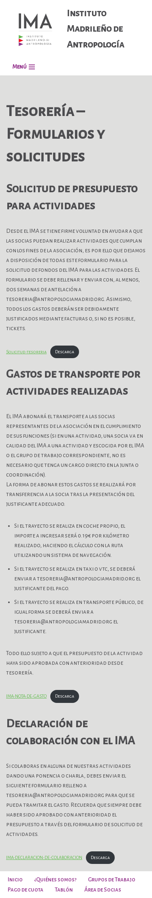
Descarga (64, 351)
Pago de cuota (25, 890)
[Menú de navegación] (23, 67)
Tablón (64, 890)
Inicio (15, 880)
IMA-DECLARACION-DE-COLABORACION (44, 857)
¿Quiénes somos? (55, 880)
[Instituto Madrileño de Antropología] (76, 29)
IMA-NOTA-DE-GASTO (26, 696)
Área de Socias (102, 890)
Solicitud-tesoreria (26, 351)
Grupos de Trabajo (111, 880)
